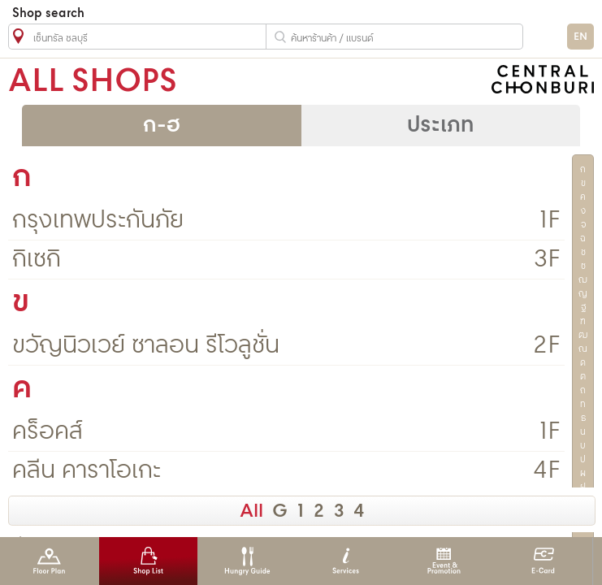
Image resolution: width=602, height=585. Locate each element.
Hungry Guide (246, 561)
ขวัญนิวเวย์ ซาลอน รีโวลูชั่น (145, 346)
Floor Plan (49, 561)
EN (580, 37)
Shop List (148, 561)
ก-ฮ (161, 125)
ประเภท (440, 125)
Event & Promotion (444, 561)
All (251, 512)
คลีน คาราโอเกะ (86, 471)
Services (345, 561)
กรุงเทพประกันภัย (98, 221)
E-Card (543, 561)
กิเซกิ (36, 259)
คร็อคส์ (47, 432)
